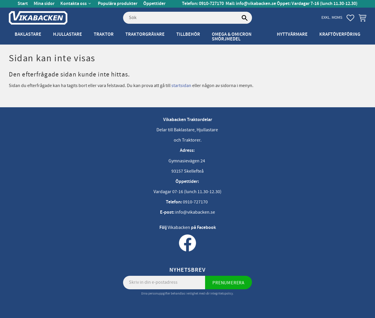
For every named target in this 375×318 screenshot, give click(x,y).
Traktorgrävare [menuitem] (145, 34)
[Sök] (244, 18)
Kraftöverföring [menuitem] (339, 34)
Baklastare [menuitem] (28, 34)
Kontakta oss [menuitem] (73, 4)
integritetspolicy (221, 293)
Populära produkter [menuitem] (117, 4)
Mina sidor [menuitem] (44, 4)
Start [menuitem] (23, 4)
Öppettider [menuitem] (154, 4)
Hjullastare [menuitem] (67, 34)
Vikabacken (179, 227)
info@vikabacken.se (256, 4)
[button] (350, 18)
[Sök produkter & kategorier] (187, 18)
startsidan (181, 86)
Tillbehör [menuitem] (188, 34)
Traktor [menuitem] (104, 34)
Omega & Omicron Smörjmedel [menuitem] (232, 36)
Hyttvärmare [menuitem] (292, 34)
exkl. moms (331, 17)
